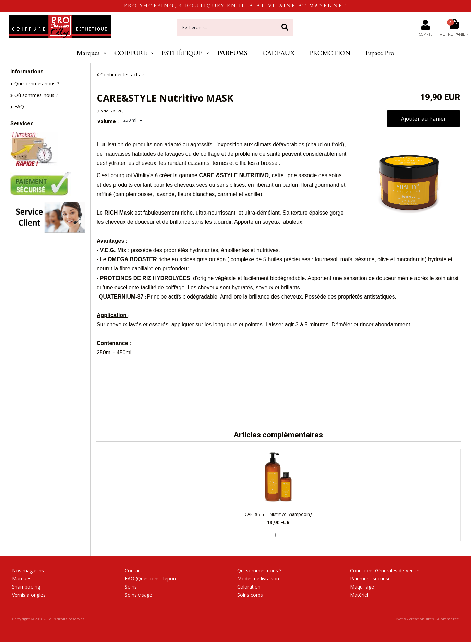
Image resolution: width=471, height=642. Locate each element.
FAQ (19, 106)
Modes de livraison (258, 578)
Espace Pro (379, 53)
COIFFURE (130, 53)
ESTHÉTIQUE (181, 53)
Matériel (359, 595)
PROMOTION (330, 53)
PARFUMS (232, 53)
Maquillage (362, 586)
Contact (133, 570)
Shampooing (26, 586)
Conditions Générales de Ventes (385, 570)
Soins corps (250, 595)
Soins (131, 586)
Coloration (249, 586)
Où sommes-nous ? (36, 95)
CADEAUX (279, 53)
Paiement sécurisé (370, 578)
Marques (88, 53)
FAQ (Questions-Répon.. (151, 578)
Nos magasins (28, 570)
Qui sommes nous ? (259, 570)
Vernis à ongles (29, 595)
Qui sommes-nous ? (36, 83)
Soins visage (138, 595)
